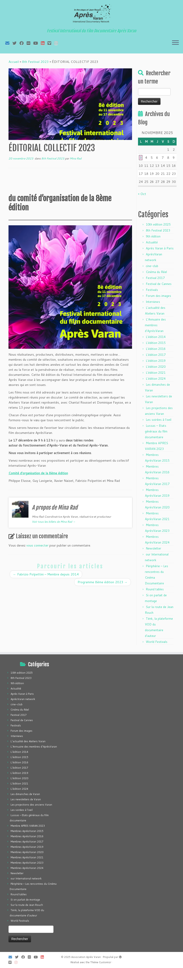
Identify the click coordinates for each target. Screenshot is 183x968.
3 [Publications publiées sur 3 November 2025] (141, 157)
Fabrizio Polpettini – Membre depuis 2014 (46, 574)
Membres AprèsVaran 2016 (27, 836)
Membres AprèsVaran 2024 (27, 868)
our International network (26, 878)
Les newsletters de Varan (26, 799)
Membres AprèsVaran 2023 (27, 863)
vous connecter (37, 545)
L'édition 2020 (156, 367)
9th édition (153, 236)
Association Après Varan (86, 957)
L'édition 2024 (156, 379)
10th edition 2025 (158, 224)
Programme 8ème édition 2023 (102, 582)
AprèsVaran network (23, 699)
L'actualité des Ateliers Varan (28, 741)
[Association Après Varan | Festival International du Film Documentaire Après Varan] (91, 14)
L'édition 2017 (156, 355)
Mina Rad (76, 158)
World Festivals (156, 642)
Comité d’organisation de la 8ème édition (38, 473)
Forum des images (158, 296)
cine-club (152, 266)
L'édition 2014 (156, 337)
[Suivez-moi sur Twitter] (16, 43)
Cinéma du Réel (156, 272)
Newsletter (153, 548)
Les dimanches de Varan (25, 794)
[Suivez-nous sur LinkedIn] (44, 43)
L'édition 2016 (156, 349)
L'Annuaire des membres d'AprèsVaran (155, 325)
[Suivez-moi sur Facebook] (23, 43)
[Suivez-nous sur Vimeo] (51, 43)
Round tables (155, 589)
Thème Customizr (100, 962)
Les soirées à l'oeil (158, 420)
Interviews (153, 302)
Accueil (13, 61)
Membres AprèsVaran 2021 (27, 857)
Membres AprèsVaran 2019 (27, 847)
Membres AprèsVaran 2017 (27, 841)
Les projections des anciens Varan (31, 804)
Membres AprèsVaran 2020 (27, 852)
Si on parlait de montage (25, 899)
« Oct (142, 194)
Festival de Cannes (159, 284)
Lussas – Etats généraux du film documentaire (156, 431)
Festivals (152, 290)
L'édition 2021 (156, 373)
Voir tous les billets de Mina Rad (54, 522)
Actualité (152, 242)
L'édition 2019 (156, 361)
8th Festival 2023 (35, 61)
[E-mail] (8, 43)
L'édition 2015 (156, 343)
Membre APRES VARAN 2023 (28, 826)
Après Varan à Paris (160, 248)
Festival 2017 (155, 278)
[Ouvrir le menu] (175, 42)
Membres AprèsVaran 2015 (27, 831)
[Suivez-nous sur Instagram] (57, 43)
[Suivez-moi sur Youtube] (37, 43)
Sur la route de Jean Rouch (27, 905)
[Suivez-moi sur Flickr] (30, 43)
